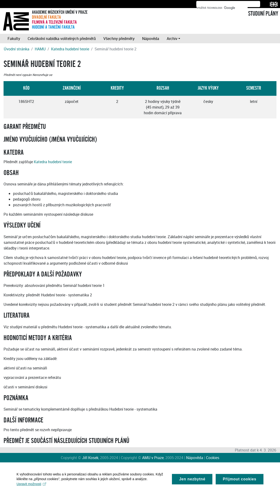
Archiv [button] (172, 38)
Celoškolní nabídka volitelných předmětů (62, 38)
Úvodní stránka (16, 49)
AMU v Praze (153, 457)
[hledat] (222, 8)
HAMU (40, 49)
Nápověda (150, 38)
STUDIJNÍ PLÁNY (263, 13)
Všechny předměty (119, 38)
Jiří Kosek (90, 457)
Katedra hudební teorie (70, 49)
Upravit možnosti (31, 486)
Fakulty (14, 38)
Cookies (212, 457)
